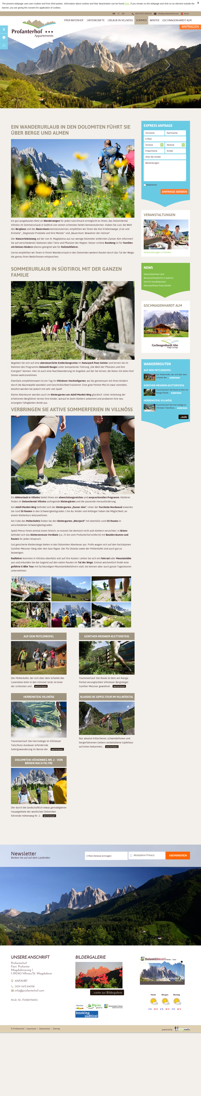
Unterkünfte (96, 20)
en (123, 13)
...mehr (183, 417)
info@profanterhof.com (168, 13)
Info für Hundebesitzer (155, 281)
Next (167, 64)
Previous (38, 64)
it (118, 13)
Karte (186, 13)
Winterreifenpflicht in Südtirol (158, 278)
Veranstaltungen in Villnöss (157, 252)
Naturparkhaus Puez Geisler (157, 285)
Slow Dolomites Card (154, 274)
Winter (154, 20)
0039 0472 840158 (143, 13)
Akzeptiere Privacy (144, 855)
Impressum (31, 1028)
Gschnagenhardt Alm (177, 20)
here (127, 3)
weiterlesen (41, 686)
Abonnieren (178, 855)
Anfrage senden (174, 191)
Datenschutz (44, 1028)
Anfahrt (21, 981)
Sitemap (56, 1028)
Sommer (141, 20)
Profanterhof (74, 20)
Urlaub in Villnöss (120, 20)
